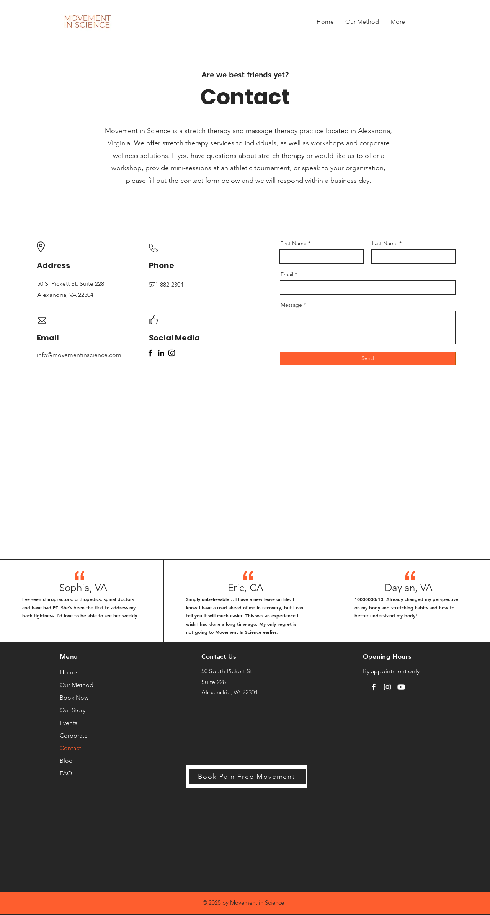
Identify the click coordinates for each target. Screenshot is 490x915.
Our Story (72, 710)
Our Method (76, 685)
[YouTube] (401, 687)
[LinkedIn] (161, 352)
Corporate (74, 735)
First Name (293, 243)
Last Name (385, 243)
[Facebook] (150, 352)
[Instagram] (171, 352)
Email (287, 274)
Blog (66, 760)
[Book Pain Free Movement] (247, 776)
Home (68, 672)
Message (291, 305)
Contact (70, 748)
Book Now (74, 697)
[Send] (368, 358)
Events (68, 722)
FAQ (66, 773)
